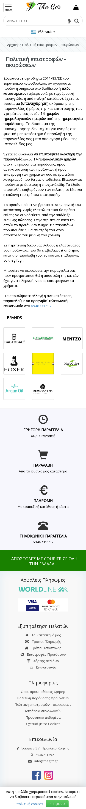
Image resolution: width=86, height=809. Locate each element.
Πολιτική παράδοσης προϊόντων (43, 698)
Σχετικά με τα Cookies (43, 723)
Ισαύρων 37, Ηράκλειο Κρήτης (45, 748)
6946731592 (41, 305)
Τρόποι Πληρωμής (43, 641)
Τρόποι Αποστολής (43, 648)
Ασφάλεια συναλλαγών (43, 711)
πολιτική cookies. (30, 803)
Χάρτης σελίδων (43, 660)
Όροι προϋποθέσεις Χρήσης (43, 691)
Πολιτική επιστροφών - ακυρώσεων (43, 704)
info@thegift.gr (43, 761)
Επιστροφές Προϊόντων (43, 654)
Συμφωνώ (57, 803)
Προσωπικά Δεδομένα (43, 717)
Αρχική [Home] (12, 44)
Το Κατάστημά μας (43, 635)
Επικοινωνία (46, 667)
